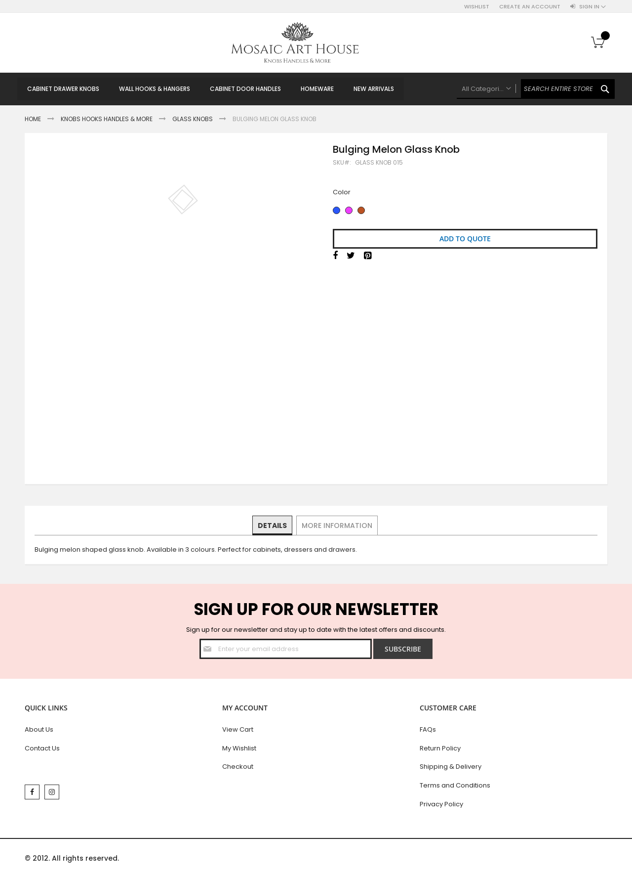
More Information (336, 525)
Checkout (237, 766)
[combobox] (536, 89)
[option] (336, 210)
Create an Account (529, 6)
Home (33, 119)
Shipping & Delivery (450, 766)
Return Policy (440, 748)
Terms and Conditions (455, 785)
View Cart (237, 729)
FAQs (428, 729)
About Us (39, 729)
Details (272, 525)
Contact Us (42, 748)
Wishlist (476, 6)
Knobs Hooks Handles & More (107, 119)
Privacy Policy (441, 804)
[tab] (272, 525)
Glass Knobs (192, 119)
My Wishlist (239, 748)
